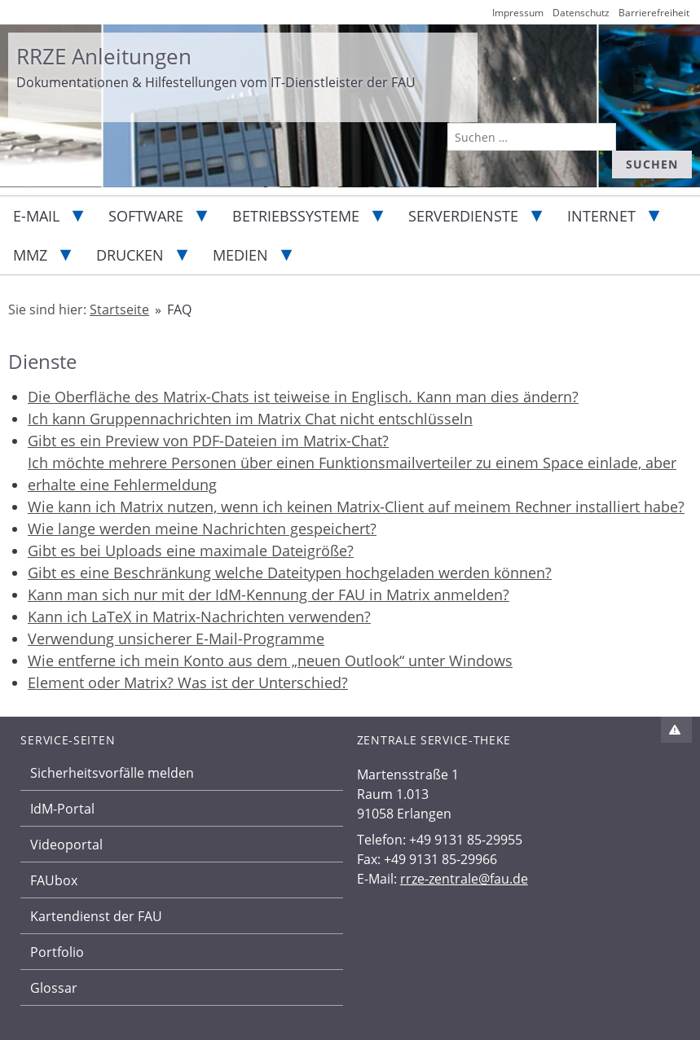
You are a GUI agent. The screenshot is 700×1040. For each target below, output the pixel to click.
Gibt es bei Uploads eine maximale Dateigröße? (191, 550)
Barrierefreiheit (654, 13)
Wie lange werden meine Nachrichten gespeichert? (202, 528)
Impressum (518, 13)
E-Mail (36, 216)
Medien (240, 255)
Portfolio (57, 952)
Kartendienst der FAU (96, 916)
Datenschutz (581, 13)
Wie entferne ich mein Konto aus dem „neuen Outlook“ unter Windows (270, 660)
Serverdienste (463, 216)
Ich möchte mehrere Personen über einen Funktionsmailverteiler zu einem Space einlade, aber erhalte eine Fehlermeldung (352, 473)
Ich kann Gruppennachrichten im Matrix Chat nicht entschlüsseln (250, 418)
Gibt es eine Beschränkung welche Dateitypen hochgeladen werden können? (290, 572)
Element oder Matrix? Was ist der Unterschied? (188, 682)
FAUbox (53, 880)
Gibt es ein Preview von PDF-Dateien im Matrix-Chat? (208, 440)
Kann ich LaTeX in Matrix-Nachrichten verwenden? (199, 616)
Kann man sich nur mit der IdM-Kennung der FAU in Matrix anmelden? (268, 594)
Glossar (53, 988)
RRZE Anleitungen (104, 56)
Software (145, 216)
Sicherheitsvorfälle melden (112, 773)
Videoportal (66, 845)
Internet (601, 216)
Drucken (130, 255)
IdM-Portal (62, 809)
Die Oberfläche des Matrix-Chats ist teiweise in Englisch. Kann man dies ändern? (303, 396)
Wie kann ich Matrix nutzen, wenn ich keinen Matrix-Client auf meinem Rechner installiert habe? (356, 506)
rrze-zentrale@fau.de (464, 879)
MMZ (30, 255)
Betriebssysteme (295, 216)
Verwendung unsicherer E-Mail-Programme (176, 638)
